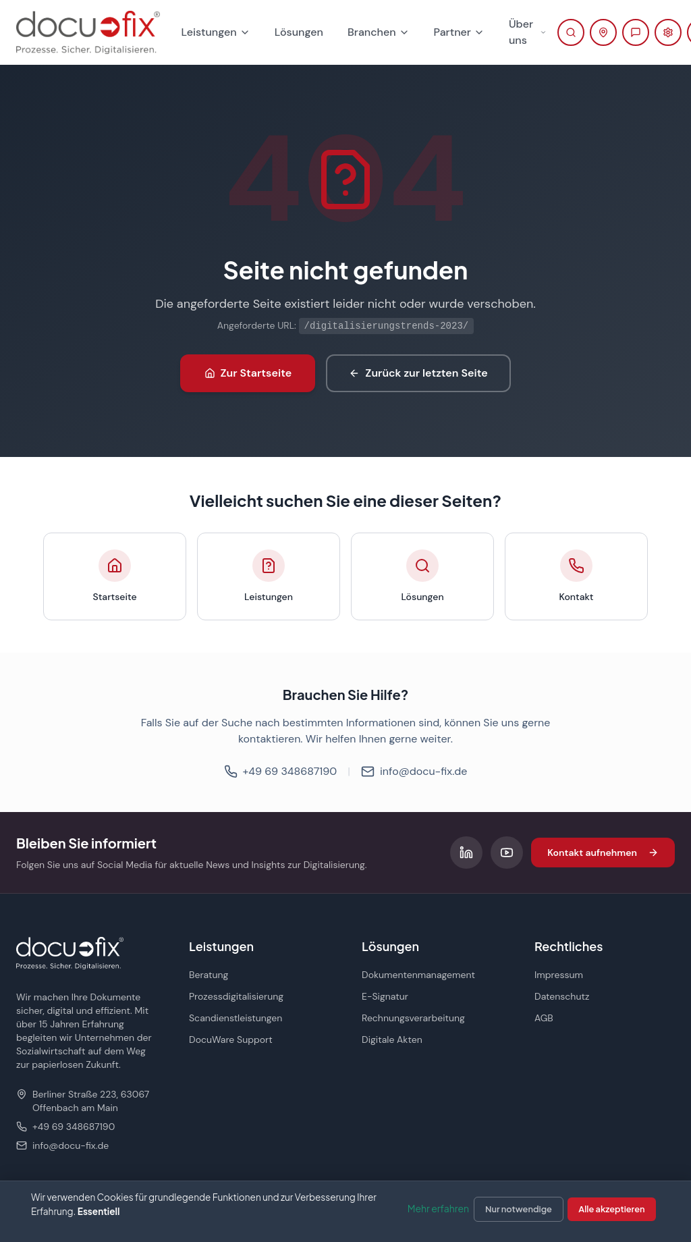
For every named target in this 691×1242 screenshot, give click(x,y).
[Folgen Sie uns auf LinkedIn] (466, 852)
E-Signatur (385, 996)
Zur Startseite (248, 373)
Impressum (558, 975)
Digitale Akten (392, 1039)
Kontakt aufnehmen (603, 852)
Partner (459, 32)
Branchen (379, 32)
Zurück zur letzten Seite (418, 373)
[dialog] (345, 1211)
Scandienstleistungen (235, 1018)
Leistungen (216, 32)
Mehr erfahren (438, 1208)
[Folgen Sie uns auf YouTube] (507, 852)
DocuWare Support (231, 1039)
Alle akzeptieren (611, 1209)
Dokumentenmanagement (418, 975)
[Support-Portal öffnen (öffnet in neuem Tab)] (668, 32)
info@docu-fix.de (414, 771)
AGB (543, 1018)
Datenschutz (561, 996)
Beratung (208, 975)
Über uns (528, 32)
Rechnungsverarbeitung (413, 1018)
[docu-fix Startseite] (88, 32)
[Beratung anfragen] (635, 32)
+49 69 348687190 (280, 771)
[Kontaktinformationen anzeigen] (603, 32)
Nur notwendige (518, 1209)
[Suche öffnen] (570, 32)
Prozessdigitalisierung (236, 996)
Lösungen (299, 32)
